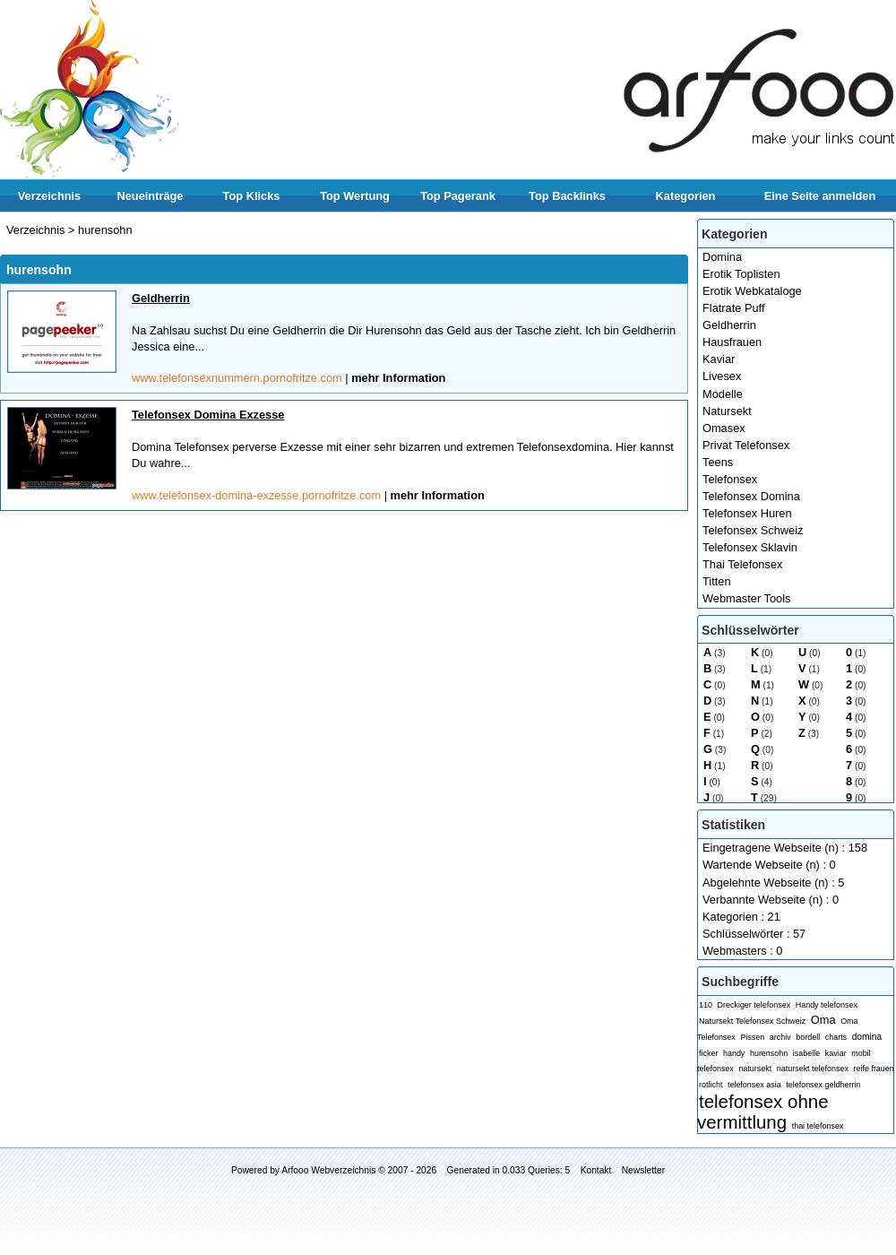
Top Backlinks (567, 196)
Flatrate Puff (733, 308)
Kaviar (718, 359)
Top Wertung (355, 196)
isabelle (806, 1053)
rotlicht (710, 1084)
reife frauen (873, 1068)
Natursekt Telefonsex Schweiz (752, 1021)
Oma (823, 1019)
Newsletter (643, 1170)
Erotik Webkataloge (752, 291)
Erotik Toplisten (741, 274)
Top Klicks (251, 196)
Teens (717, 462)
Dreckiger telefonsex (754, 1004)
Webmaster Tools (746, 598)
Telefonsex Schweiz (752, 530)
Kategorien (686, 196)
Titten (716, 581)
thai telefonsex (818, 1125)
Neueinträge (150, 196)
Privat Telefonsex (745, 445)
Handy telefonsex (826, 1004)
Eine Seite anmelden (819, 196)
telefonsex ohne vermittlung (763, 1111)
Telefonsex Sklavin (749, 547)
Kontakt (596, 1170)
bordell (808, 1037)
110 (705, 1004)
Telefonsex (729, 479)
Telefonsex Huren (747, 513)
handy (734, 1053)
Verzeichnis (49, 196)
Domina (722, 257)
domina (867, 1037)
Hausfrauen (732, 342)
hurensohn (769, 1053)
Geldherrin (729, 325)
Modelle (722, 394)
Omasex (723, 428)
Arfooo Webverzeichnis (328, 1170)
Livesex (721, 376)
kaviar (836, 1053)
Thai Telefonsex (742, 564)
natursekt (754, 1068)
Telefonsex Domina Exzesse (208, 414)
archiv (780, 1037)
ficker (708, 1053)
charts (836, 1037)
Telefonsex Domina (751, 496)
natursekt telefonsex (813, 1068)
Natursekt (727, 411)
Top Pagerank (457, 196)
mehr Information (398, 378)
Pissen (752, 1037)
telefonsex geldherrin (823, 1084)
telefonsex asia (754, 1084)
